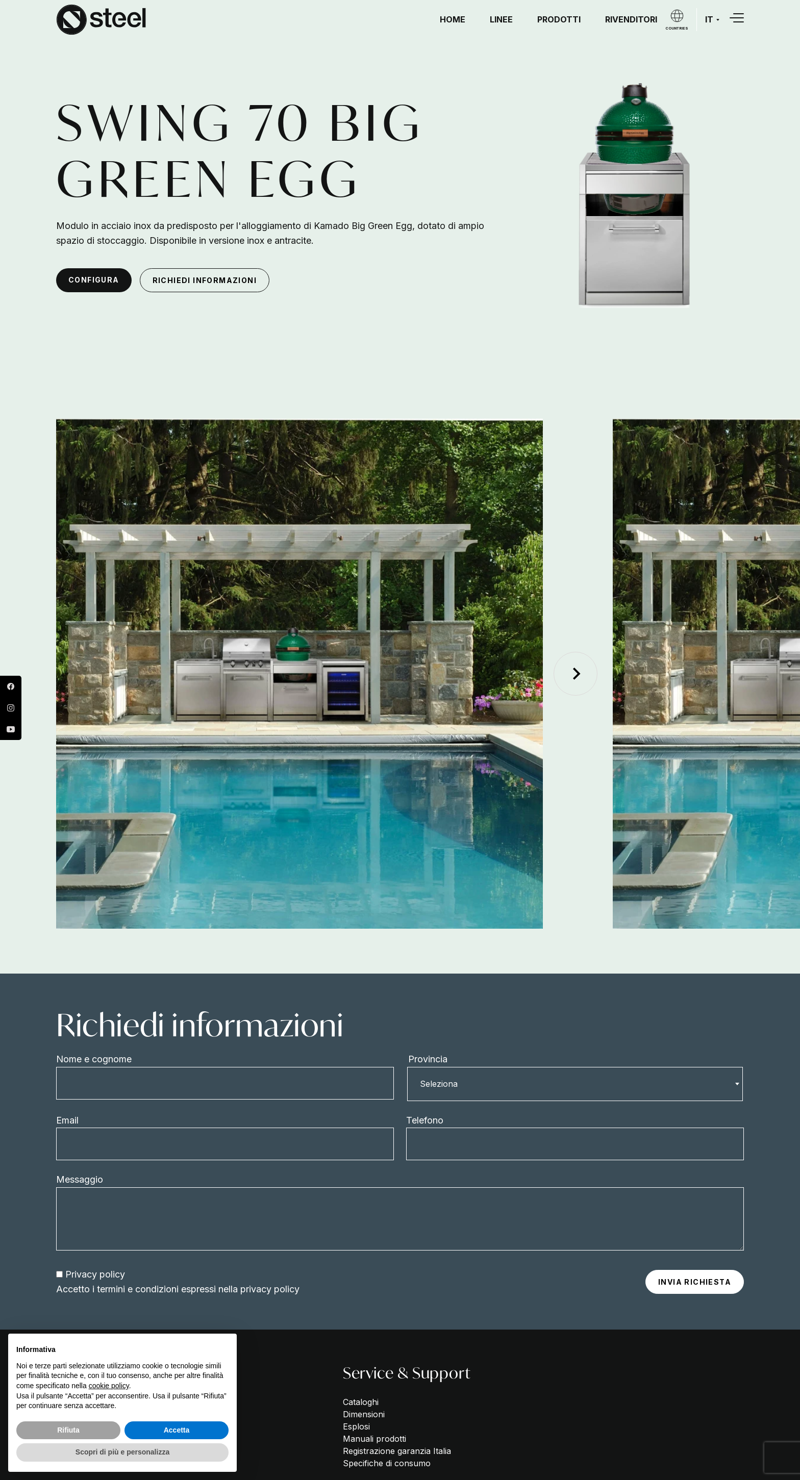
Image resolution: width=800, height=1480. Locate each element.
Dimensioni (364, 1414)
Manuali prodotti (374, 1439)
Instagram (10, 708)
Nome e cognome (94, 1059)
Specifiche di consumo (387, 1463)
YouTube (10, 729)
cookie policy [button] (109, 1386)
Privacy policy (95, 1274)
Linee (501, 19)
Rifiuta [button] (68, 1430)
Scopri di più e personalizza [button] (122, 1452)
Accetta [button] (177, 1430)
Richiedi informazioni (205, 280)
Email (67, 1120)
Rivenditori (631, 19)
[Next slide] (575, 674)
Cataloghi (361, 1402)
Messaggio (79, 1179)
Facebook (10, 686)
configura (93, 279)
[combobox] (575, 1084)
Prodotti (559, 19)
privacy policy (268, 1289)
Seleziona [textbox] (439, 1084)
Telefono (424, 1120)
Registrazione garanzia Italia (397, 1451)
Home (452, 19)
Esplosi (356, 1426)
